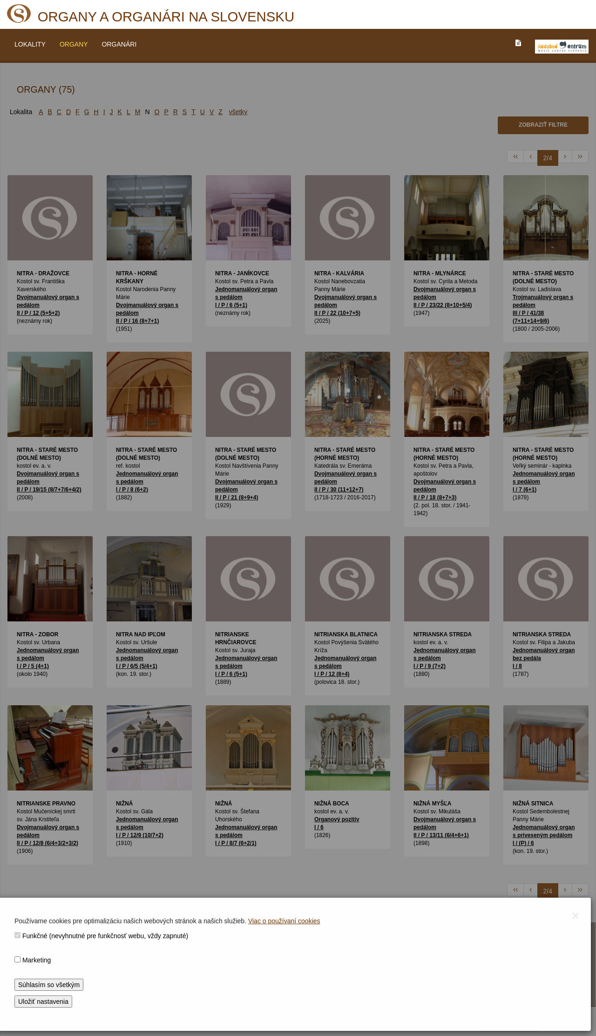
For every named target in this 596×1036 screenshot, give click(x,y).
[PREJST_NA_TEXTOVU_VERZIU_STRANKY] (518, 43)
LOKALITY (30, 44)
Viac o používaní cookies (284, 921)
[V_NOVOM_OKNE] (562, 47)
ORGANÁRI (119, 44)
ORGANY (74, 44)
